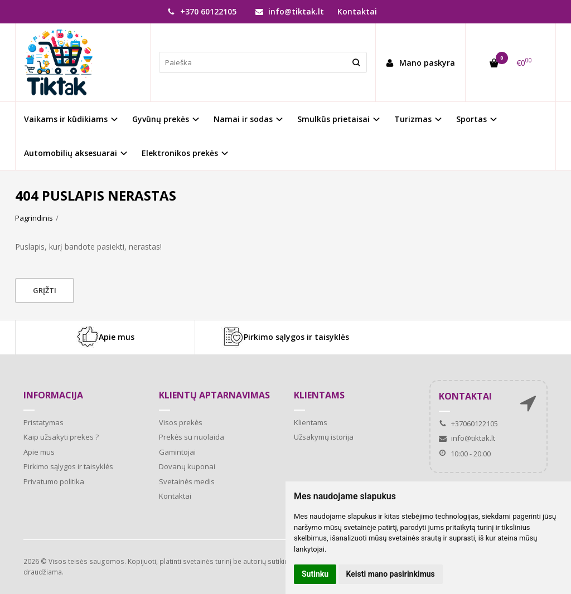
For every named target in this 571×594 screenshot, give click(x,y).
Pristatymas (43, 422)
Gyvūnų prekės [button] (160, 119)
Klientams (319, 395)
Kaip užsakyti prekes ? (61, 437)
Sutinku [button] (315, 573)
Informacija (53, 395)
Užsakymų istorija (324, 437)
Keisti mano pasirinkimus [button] (390, 573)
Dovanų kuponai (187, 466)
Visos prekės (180, 422)
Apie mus (105, 337)
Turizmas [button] (413, 119)
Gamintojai (177, 452)
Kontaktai (357, 11)
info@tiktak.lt (289, 11)
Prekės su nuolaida (191, 437)
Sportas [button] (471, 119)
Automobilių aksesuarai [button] (70, 153)
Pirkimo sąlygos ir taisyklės (285, 337)
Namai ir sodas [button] (243, 119)
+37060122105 (468, 423)
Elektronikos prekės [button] (180, 153)
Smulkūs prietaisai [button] (333, 119)
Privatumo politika (53, 481)
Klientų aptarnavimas (214, 395)
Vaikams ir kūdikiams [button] (66, 119)
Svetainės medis (187, 481)
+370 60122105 (201, 11)
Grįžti (44, 290)
